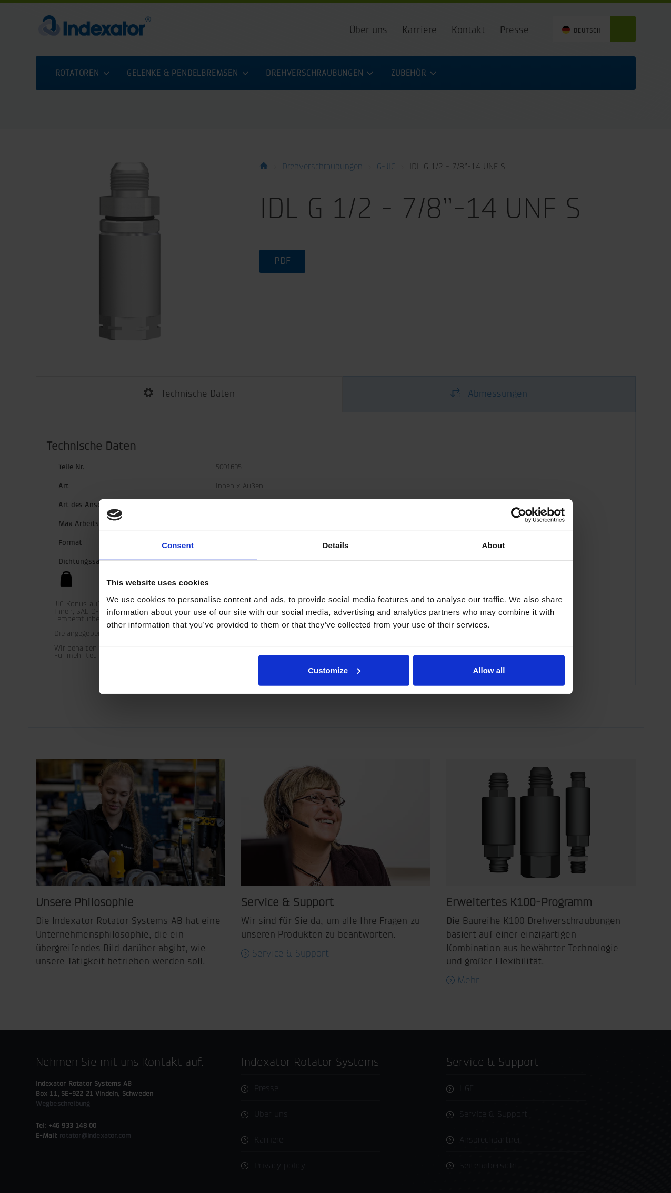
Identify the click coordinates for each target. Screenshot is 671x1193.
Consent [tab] (178, 545)
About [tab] (493, 545)
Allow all (489, 669)
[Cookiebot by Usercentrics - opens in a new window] (519, 515)
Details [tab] (336, 545)
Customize (334, 669)
